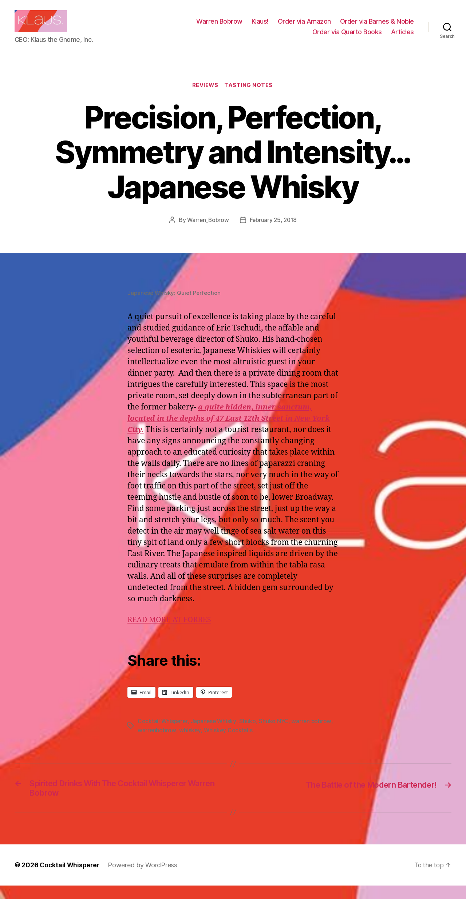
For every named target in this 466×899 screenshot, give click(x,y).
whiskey (190, 741)
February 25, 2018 (273, 231)
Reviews (205, 97)
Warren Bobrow (219, 27)
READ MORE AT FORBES (171, 631)
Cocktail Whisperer (163, 732)
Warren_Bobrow (207, 231)
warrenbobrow (157, 741)
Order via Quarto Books (347, 37)
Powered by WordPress (144, 878)
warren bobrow (314, 732)
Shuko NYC (276, 732)
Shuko (249, 732)
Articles (402, 37)
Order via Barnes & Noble (377, 27)
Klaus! (260, 27)
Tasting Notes (250, 97)
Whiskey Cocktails (229, 741)
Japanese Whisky (215, 732)
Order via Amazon (304, 27)
